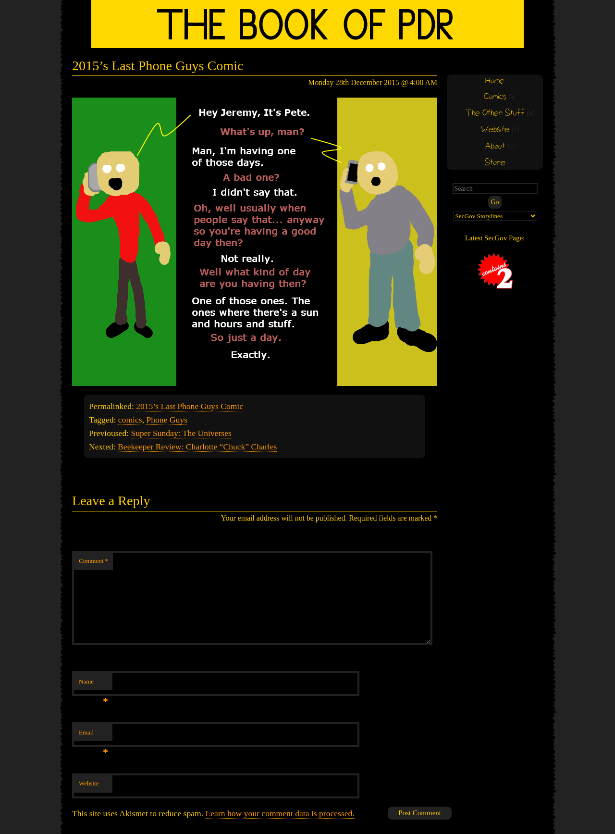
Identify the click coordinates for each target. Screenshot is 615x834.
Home (494, 81)
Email (93, 735)
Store (495, 162)
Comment (93, 560)
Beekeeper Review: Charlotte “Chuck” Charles (197, 446)
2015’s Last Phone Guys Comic (189, 406)
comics (130, 419)
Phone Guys (166, 419)
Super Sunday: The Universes (181, 433)
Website (89, 783)
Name (93, 684)
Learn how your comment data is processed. (280, 813)
